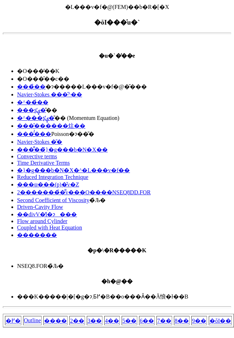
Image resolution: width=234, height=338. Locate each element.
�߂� (13, 321)
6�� (147, 321)
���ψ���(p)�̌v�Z (48, 184)
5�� (129, 321)
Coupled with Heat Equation (49, 228)
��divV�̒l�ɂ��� (47, 214)
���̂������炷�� (51, 126)
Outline (32, 320)
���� (55, 321)
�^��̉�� (32, 102)
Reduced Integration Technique (52, 177)
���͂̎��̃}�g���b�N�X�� (62, 150)
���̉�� (31, 87)
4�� (112, 321)
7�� (164, 321)
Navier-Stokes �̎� (39, 142)
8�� (182, 321)
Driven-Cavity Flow (40, 207)
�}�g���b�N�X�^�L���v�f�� (73, 170)
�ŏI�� (220, 321)
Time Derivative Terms (43, 163)
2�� (77, 321)
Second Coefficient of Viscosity (53, 200)
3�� (94, 321)
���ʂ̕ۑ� (31, 110)
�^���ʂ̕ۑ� (35, 118)
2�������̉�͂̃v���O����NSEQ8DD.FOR (84, 192)
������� (37, 235)
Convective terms (37, 156)
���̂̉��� (34, 134)
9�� (199, 321)
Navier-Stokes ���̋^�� (49, 94)
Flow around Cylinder (42, 221)
